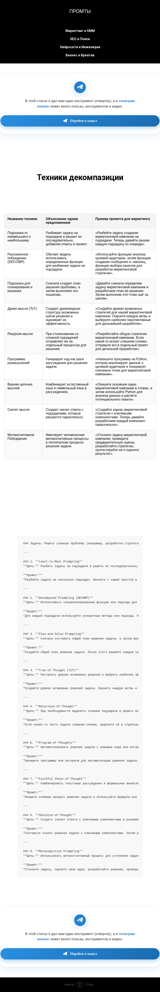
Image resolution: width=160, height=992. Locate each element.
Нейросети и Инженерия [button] (80, 47)
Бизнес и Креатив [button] (80, 55)
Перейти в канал (80, 121)
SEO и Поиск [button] (80, 39)
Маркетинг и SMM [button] (80, 31)
